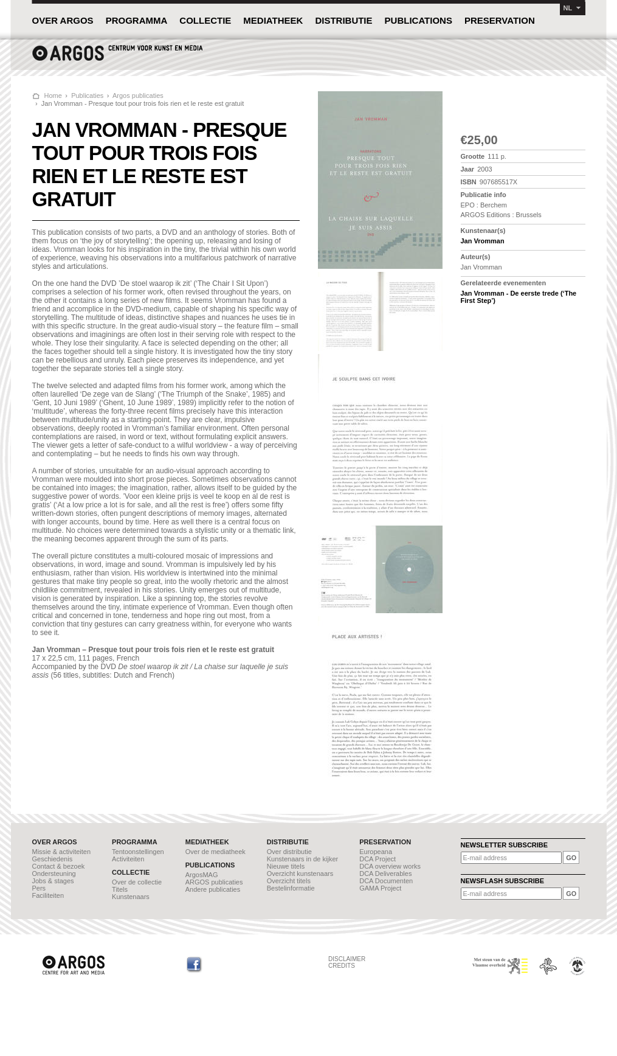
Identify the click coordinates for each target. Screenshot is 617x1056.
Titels (120, 889)
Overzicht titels (289, 880)
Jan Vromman (483, 241)
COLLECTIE (205, 20)
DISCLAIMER (346, 959)
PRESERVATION (499, 20)
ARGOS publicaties (214, 882)
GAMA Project (380, 888)
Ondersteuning (54, 873)
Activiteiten (128, 859)
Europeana (375, 851)
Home (53, 95)
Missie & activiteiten (61, 851)
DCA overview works (390, 866)
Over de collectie (137, 882)
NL (568, 8)
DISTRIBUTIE (343, 20)
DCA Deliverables (385, 873)
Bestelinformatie (291, 888)
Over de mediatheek (215, 851)
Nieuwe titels (286, 866)
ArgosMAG (201, 874)
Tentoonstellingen (138, 851)
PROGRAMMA (137, 20)
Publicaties (87, 95)
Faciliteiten (48, 895)
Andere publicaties (213, 889)
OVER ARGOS (63, 20)
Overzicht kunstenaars (300, 873)
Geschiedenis (52, 859)
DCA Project (377, 859)
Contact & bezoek (58, 866)
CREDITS (341, 965)
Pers (39, 888)
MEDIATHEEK (273, 20)
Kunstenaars (131, 896)
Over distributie (289, 851)
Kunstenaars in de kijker (302, 859)
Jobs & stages (53, 880)
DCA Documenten (386, 880)
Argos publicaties (138, 95)
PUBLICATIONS (418, 20)
